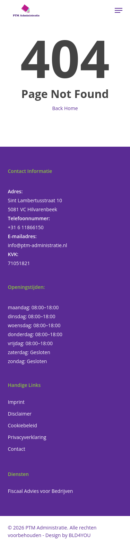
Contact (16, 449)
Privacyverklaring (27, 437)
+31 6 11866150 (26, 227)
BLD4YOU (79, 535)
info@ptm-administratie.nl (37, 245)
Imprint (16, 402)
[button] (118, 10)
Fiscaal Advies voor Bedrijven (40, 491)
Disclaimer (20, 413)
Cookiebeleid (22, 425)
